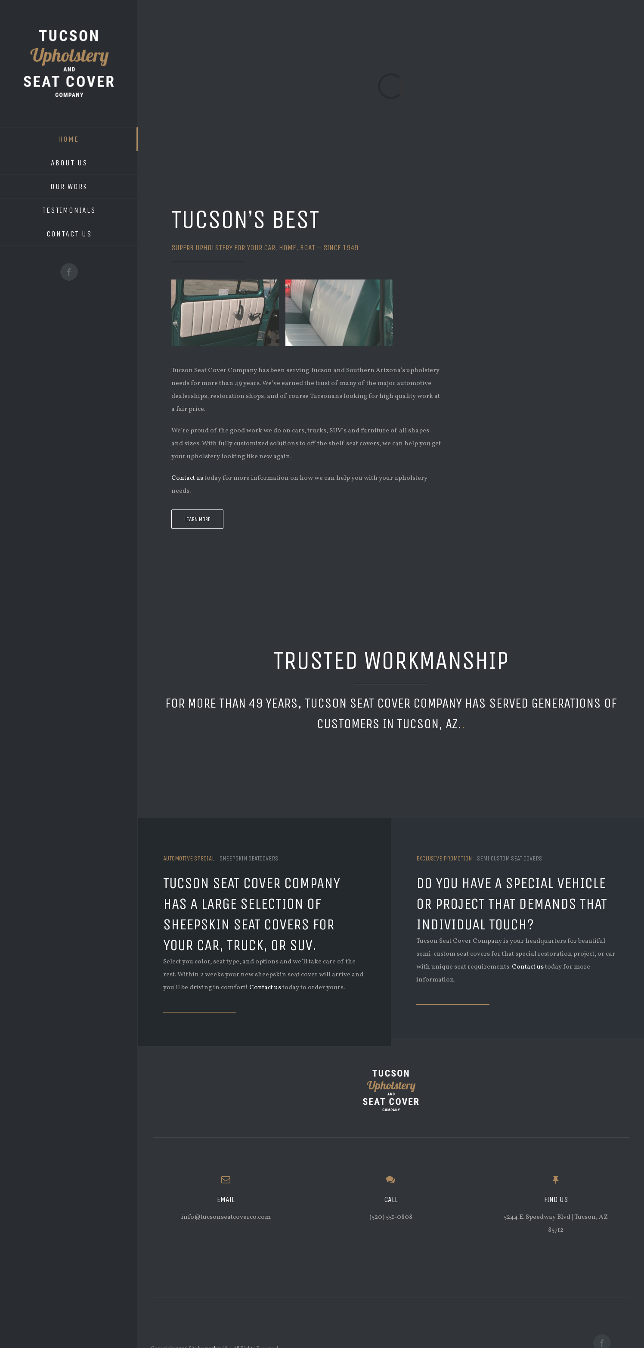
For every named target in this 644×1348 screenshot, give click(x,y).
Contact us (187, 478)
